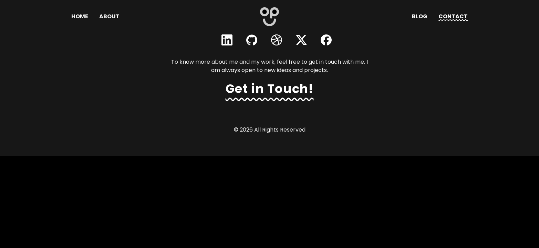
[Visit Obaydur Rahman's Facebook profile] (326, 40)
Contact (453, 16)
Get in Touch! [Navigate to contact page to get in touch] (270, 88)
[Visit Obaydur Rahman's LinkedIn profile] (227, 40)
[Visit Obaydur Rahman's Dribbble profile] (276, 40)
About (109, 16)
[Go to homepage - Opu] (269, 16)
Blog (419, 16)
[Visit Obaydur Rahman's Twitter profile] (301, 40)
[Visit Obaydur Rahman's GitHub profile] (252, 40)
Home (79, 16)
